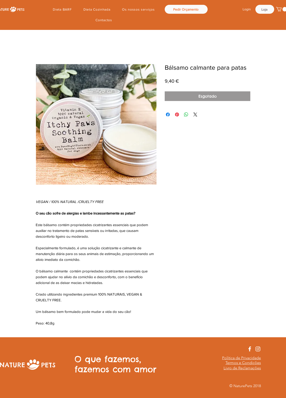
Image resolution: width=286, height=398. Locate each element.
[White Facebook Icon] (249, 349)
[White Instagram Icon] (258, 349)
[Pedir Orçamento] (186, 9)
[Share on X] (195, 114)
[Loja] (264, 9)
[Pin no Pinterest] (177, 114)
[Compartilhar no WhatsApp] (186, 114)
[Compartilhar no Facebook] (168, 114)
